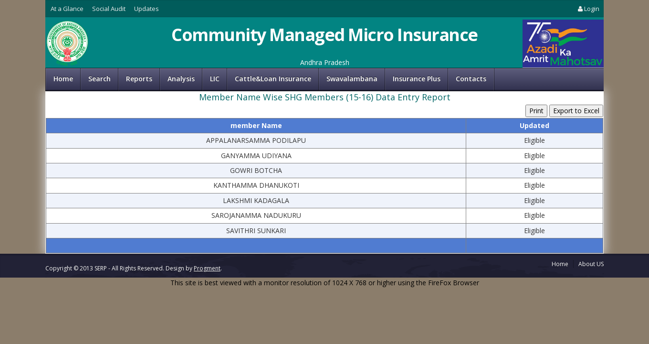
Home (63, 78)
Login (587, 8)
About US (591, 264)
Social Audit (109, 8)
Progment (207, 268)
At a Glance (67, 8)
